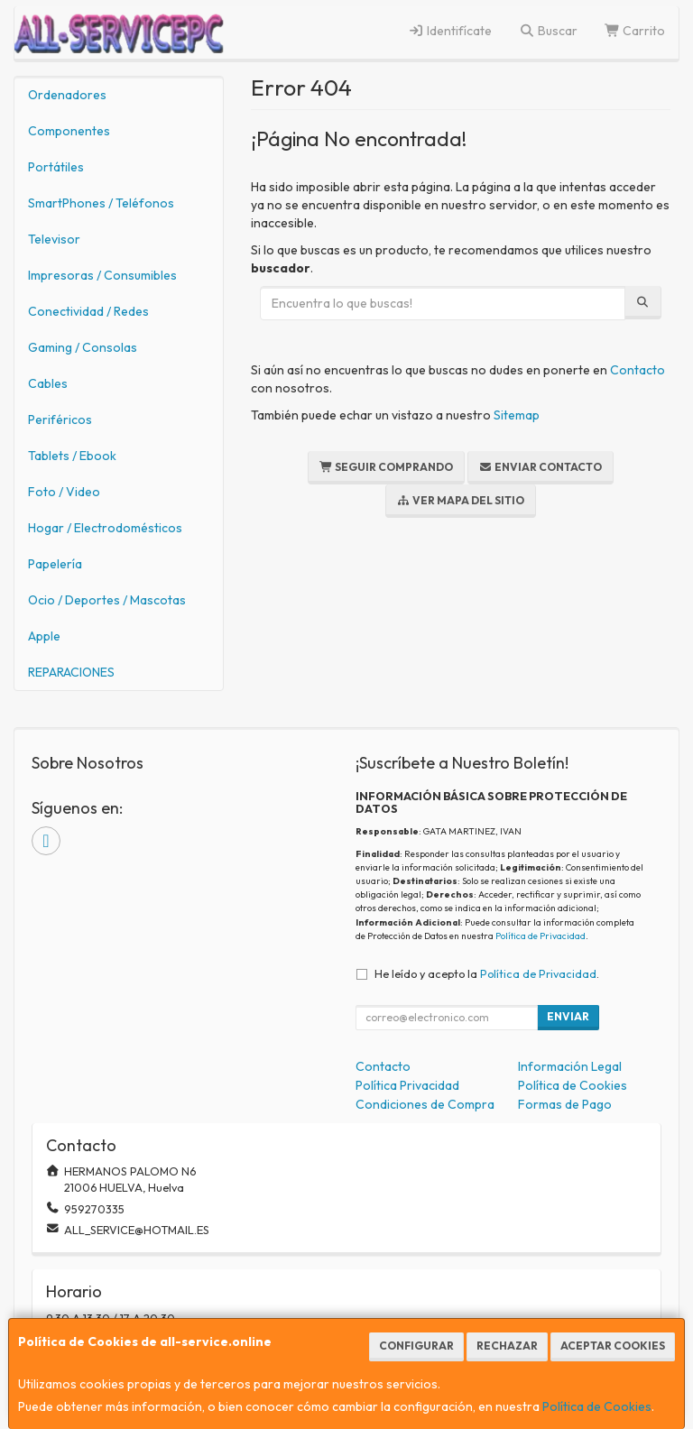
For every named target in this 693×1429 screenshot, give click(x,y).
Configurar (416, 1345)
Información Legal (570, 1066)
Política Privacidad (407, 1085)
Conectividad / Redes (88, 311)
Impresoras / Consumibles (102, 275)
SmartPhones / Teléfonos (101, 203)
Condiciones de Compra (425, 1104)
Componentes (69, 131)
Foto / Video (64, 492)
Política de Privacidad (540, 936)
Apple (44, 636)
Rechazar (507, 1345)
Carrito (635, 31)
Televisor (54, 239)
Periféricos (60, 419)
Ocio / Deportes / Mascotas (107, 600)
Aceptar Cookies (612, 1345)
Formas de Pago (565, 1104)
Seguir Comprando (386, 467)
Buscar (548, 31)
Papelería (55, 564)
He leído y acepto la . (486, 973)
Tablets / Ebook (72, 455)
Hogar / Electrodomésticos (105, 528)
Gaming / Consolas (82, 347)
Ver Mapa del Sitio (460, 500)
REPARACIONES (71, 672)
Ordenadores (67, 95)
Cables (48, 383)
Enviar (568, 1016)
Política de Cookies (596, 1406)
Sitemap (517, 415)
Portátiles (56, 167)
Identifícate (451, 31)
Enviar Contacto (540, 467)
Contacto (637, 370)
